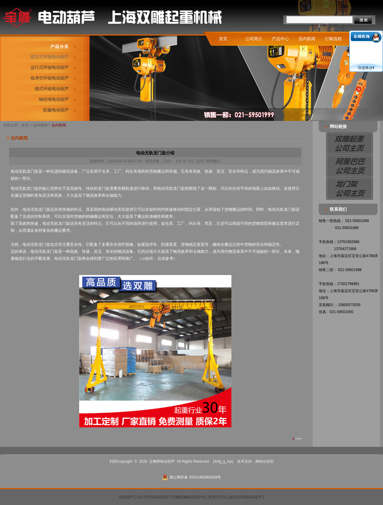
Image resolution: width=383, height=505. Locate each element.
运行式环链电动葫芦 (49, 67)
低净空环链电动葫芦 (49, 78)
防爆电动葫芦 (56, 110)
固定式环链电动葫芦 (49, 56)
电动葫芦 (126, 497)
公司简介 (253, 38)
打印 (200, 161)
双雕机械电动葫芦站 (188, 497)
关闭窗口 (213, 161)
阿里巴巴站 (217, 497)
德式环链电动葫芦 (52, 88)
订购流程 (333, 38)
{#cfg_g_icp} (223, 461)
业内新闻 (306, 38)
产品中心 (280, 38)
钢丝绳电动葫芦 (54, 99)
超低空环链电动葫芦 (245, 497)
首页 (223, 38)
